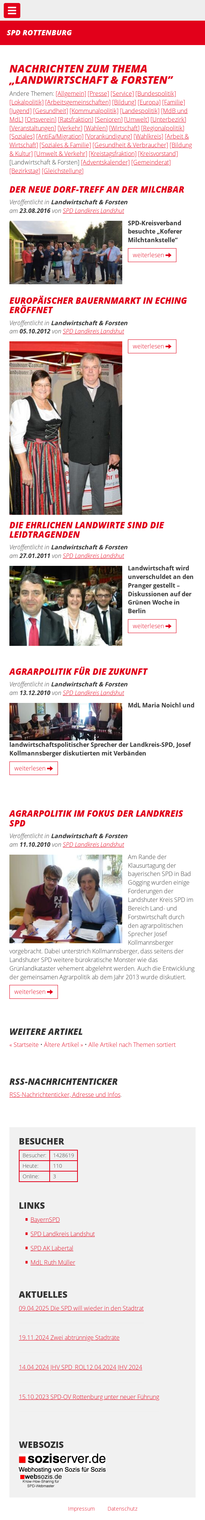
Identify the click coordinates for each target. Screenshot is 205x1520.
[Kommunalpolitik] (94, 111)
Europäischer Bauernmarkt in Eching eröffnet (98, 304)
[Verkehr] (70, 128)
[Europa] (149, 102)
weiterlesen (152, 255)
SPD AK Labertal (51, 1248)
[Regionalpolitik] (162, 128)
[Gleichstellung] (63, 171)
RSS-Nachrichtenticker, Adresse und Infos (64, 1094)
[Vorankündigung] (108, 136)
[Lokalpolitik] (26, 102)
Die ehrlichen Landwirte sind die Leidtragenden (86, 529)
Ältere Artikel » (63, 1044)
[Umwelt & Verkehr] (60, 153)
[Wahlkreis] (148, 136)
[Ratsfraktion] (75, 119)
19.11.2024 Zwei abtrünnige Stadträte (69, 1337)
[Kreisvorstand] (158, 153)
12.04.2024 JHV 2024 (114, 1367)
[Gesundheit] (50, 111)
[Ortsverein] (40, 119)
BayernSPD (45, 1219)
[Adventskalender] (105, 162)
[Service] (122, 93)
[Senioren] (109, 119)
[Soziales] (22, 136)
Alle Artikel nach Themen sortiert (132, 1044)
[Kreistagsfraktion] (113, 153)
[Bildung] (124, 102)
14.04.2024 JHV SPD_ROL (52, 1367)
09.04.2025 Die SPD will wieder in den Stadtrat (81, 1308)
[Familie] (173, 102)
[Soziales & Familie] (65, 145)
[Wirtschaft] (124, 128)
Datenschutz (122, 1508)
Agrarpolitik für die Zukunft (78, 670)
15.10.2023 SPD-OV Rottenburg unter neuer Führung (89, 1397)
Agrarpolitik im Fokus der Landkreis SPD (96, 817)
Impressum (81, 1508)
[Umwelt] (136, 119)
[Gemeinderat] (151, 162)
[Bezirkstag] (24, 171)
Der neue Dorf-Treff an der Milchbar (96, 188)
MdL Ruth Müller (52, 1262)
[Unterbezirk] (168, 119)
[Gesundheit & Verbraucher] (130, 145)
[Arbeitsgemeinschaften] (78, 102)
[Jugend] (20, 111)
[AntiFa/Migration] (60, 136)
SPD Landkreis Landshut (93, 211)
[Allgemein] (71, 93)
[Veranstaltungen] (32, 128)
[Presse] (98, 93)
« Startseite (24, 1044)
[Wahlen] (96, 128)
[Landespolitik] (139, 111)
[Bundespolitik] (155, 93)
